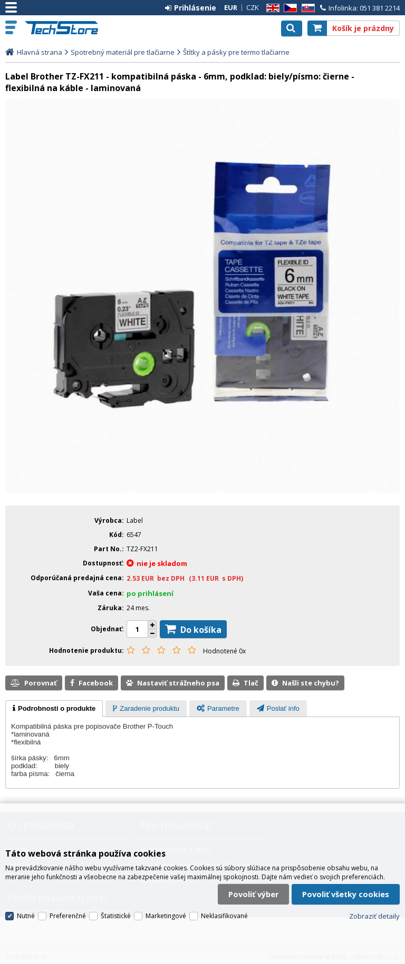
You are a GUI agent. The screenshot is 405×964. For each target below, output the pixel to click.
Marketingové (166, 915)
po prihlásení (150, 593)
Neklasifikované (224, 915)
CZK (252, 7)
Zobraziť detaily (374, 916)
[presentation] (54, 709)
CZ (288, 8)
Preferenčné (68, 915)
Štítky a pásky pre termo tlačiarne (236, 52)
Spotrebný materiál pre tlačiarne (123, 52)
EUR (230, 7)
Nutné (26, 915)
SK (306, 8)
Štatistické (116, 915)
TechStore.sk (66, 27)
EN (271, 8)
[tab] (54, 708)
